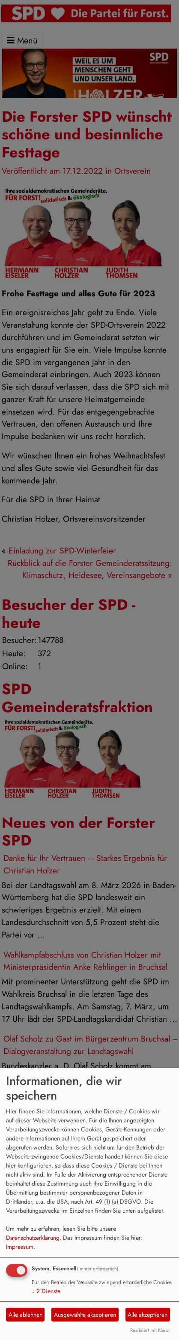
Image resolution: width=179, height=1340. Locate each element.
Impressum (19, 1246)
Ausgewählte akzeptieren (85, 1314)
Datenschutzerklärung (33, 1237)
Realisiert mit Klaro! (150, 1330)
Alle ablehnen (25, 1314)
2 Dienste (46, 1291)
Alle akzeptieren (147, 1314)
